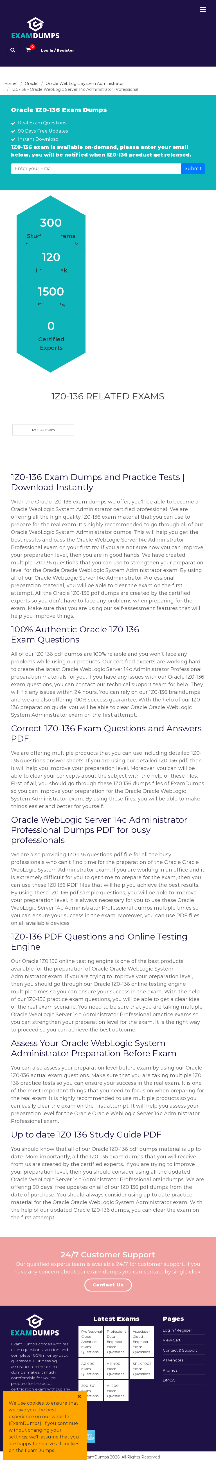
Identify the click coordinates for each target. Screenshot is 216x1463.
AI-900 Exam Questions (115, 1390)
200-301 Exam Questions (89, 1390)
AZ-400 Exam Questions (115, 1368)
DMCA (169, 1380)
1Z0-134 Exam (43, 430)
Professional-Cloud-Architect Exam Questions (92, 1341)
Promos (170, 1370)
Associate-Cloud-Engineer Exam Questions (141, 1341)
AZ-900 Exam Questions (89, 1368)
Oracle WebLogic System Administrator (85, 83)
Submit (193, 168)
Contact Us (108, 1285)
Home (10, 83)
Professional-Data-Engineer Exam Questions (117, 1341)
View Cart (172, 1340)
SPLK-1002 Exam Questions (142, 1368)
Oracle (31, 83)
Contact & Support (180, 1350)
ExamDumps (96, 1457)
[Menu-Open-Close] (203, 9)
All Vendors (173, 1360)
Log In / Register (57, 50)
